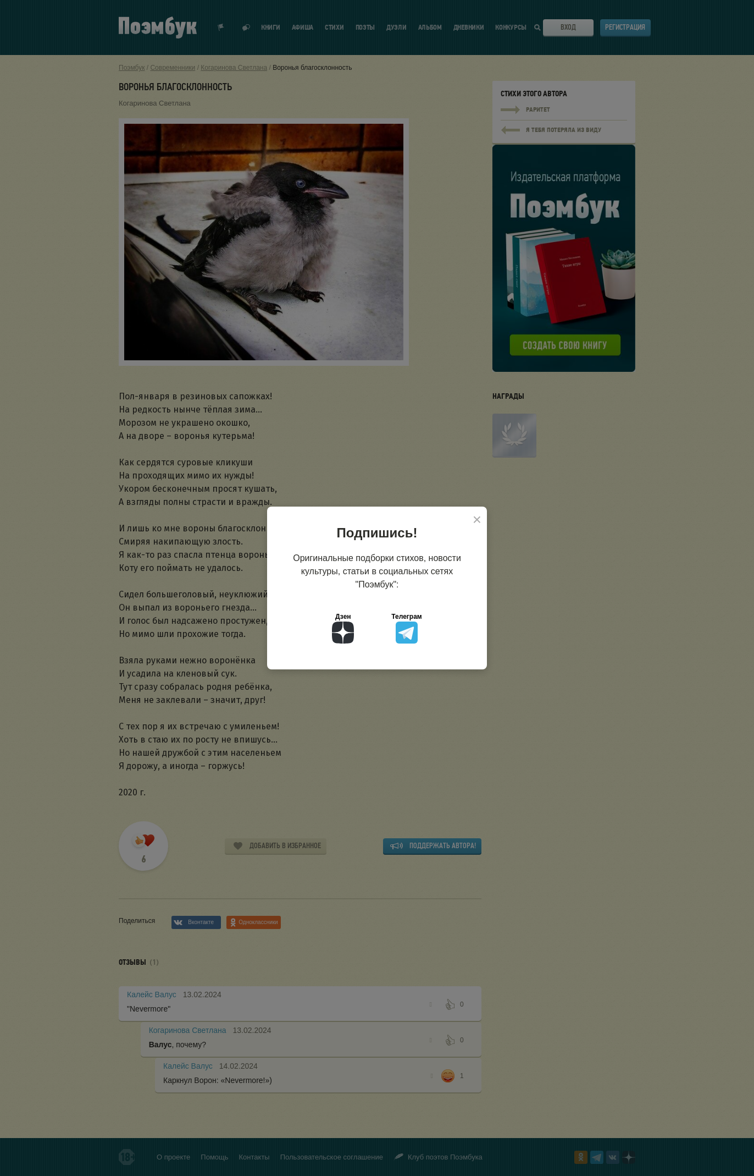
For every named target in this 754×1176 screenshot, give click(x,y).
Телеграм (406, 628)
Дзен (343, 628)
